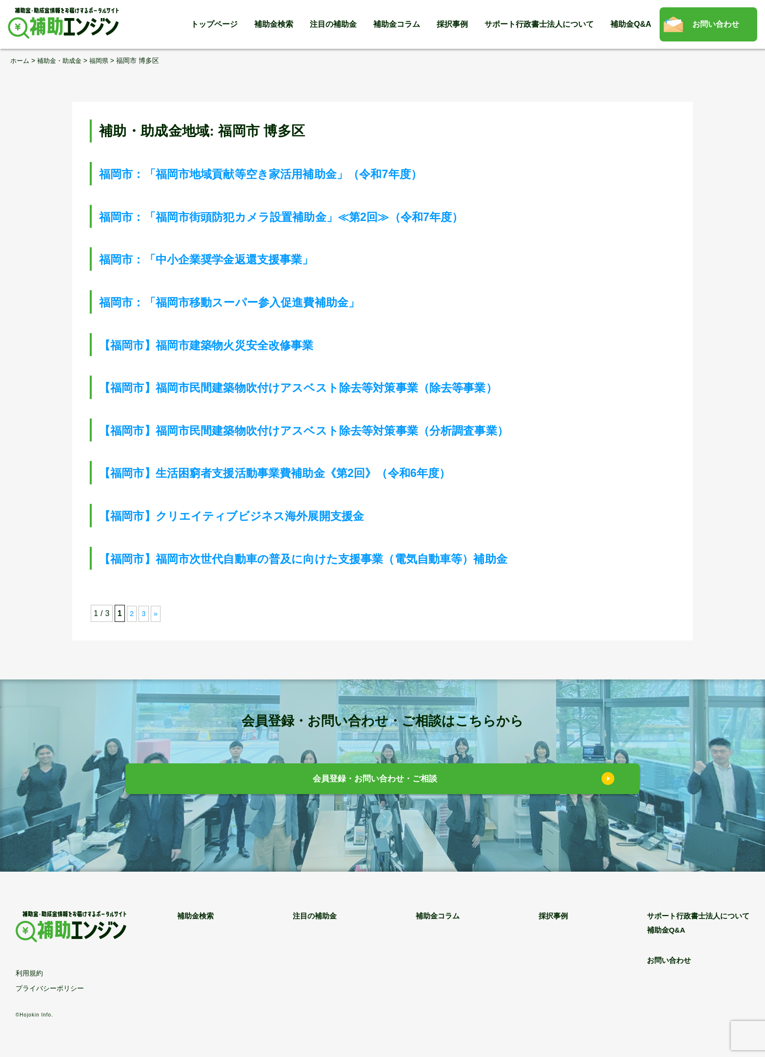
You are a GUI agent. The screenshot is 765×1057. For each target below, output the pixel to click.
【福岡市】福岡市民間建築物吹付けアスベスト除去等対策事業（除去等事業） (342, 387)
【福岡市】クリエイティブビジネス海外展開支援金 (260, 515)
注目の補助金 (333, 24)
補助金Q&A (630, 24)
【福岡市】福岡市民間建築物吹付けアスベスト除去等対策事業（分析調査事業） (349, 429)
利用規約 (29, 973)
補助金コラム (396, 24)
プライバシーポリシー (50, 988)
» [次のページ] (156, 613)
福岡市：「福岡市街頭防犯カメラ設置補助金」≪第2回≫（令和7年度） (321, 215)
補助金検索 (273, 24)
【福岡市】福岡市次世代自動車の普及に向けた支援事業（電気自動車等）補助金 (349, 557)
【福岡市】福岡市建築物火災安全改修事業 (230, 344)
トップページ (214, 24)
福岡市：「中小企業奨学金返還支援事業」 (230, 258)
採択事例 (452, 24)
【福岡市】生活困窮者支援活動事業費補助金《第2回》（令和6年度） (314, 472)
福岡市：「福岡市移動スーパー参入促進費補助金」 (258, 301)
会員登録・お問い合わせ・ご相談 (375, 779)
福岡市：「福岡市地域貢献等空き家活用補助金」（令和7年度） (296, 173)
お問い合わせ (715, 24)
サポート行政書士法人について (539, 24)
